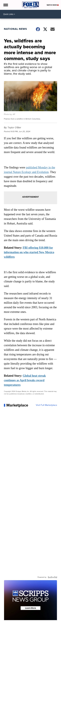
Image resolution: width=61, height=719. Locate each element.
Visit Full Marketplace (46, 405)
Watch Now (53, 5)
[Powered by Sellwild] (52, 577)
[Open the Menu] (5, 5)
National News (15, 29)
